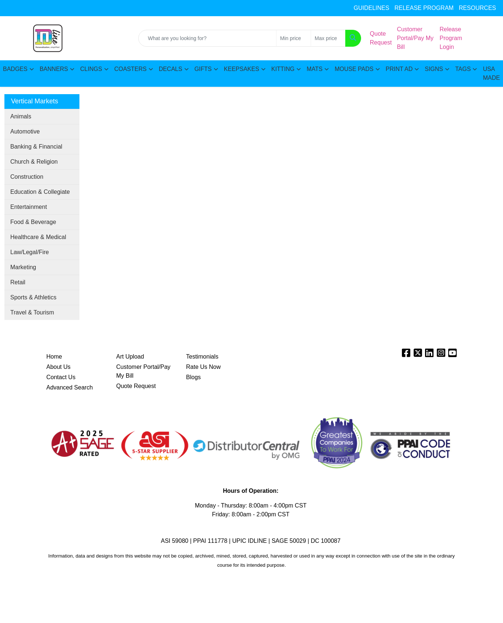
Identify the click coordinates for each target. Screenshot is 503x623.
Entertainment (28, 207)
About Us (58, 367)
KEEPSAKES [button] (241, 69)
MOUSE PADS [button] (354, 69)
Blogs (193, 377)
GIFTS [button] (203, 69)
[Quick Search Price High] (328, 38)
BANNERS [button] (54, 69)
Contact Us (60, 377)
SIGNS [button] (434, 69)
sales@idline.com (33, 8)
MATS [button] (314, 69)
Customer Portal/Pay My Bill (143, 371)
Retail (17, 282)
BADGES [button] (15, 69)
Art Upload (130, 356)
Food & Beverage (33, 222)
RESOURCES (477, 8)
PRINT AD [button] (399, 69)
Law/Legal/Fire (29, 252)
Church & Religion (34, 162)
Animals (20, 116)
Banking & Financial (36, 146)
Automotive (25, 131)
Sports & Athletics (33, 297)
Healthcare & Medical (38, 237)
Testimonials (202, 356)
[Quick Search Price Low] (293, 38)
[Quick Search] (207, 38)
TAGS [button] (463, 69)
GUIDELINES (371, 8)
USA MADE (491, 73)
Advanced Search (69, 387)
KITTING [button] (283, 69)
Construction (26, 177)
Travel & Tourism (32, 312)
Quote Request (136, 386)
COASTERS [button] (130, 69)
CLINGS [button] (91, 69)
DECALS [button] (170, 69)
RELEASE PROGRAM (424, 8)
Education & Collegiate (40, 192)
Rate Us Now (203, 367)
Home (54, 356)
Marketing (23, 267)
